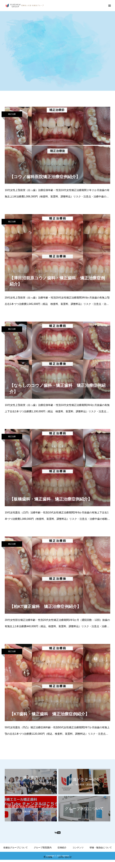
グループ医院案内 (43, 847)
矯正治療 (12, 114)
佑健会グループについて (15, 847)
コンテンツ (78, 847)
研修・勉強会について (101, 847)
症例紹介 (62, 847)
